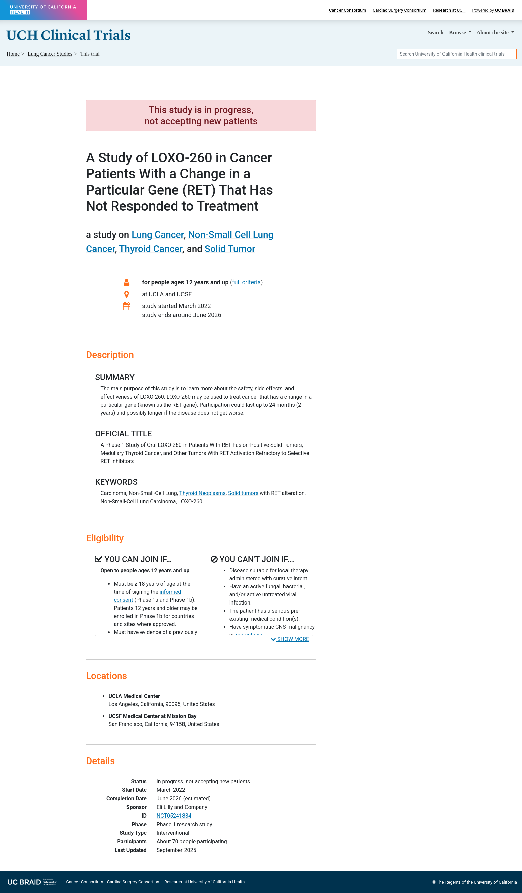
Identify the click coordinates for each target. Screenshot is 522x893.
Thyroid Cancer (150, 248)
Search (436, 32)
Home (13, 54)
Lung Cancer (158, 234)
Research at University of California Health (204, 881)
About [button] (493, 32)
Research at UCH (449, 10)
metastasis (249, 635)
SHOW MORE (290, 639)
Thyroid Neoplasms (202, 493)
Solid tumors (243, 493)
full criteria (246, 282)
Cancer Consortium (347, 10)
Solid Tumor (230, 248)
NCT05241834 (174, 815)
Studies (50, 54)
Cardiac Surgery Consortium (399, 10)
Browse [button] (458, 32)
